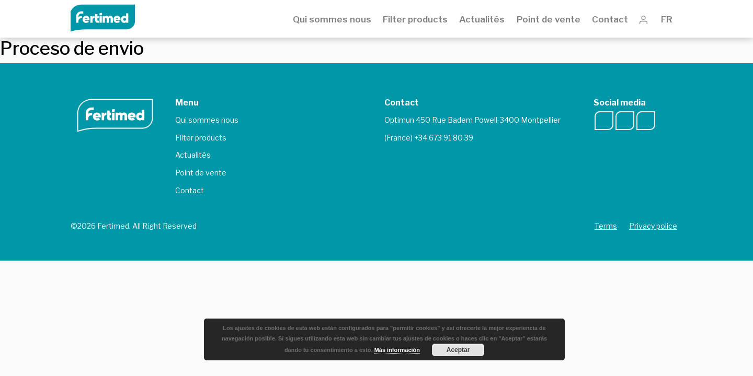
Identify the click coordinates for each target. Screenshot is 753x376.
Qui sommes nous (332, 19)
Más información (397, 350)
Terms (606, 225)
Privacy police (653, 225)
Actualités (482, 19)
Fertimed (110, 17)
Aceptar (458, 350)
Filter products (415, 19)
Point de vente (548, 19)
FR (669, 19)
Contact (610, 19)
